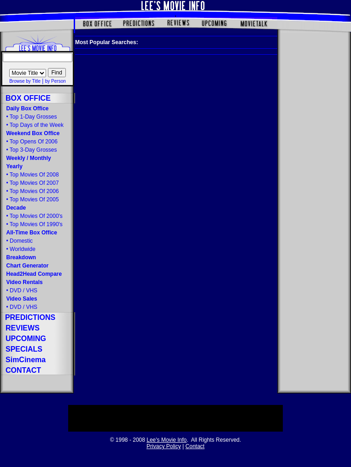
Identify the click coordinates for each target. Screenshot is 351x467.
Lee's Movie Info (166, 440)
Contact (195, 446)
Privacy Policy (163, 446)
